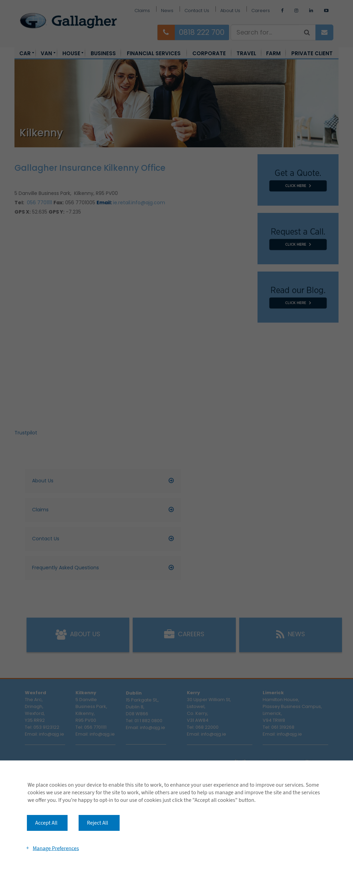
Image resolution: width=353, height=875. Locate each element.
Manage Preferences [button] (56, 848)
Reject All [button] (97, 823)
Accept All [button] (46, 823)
